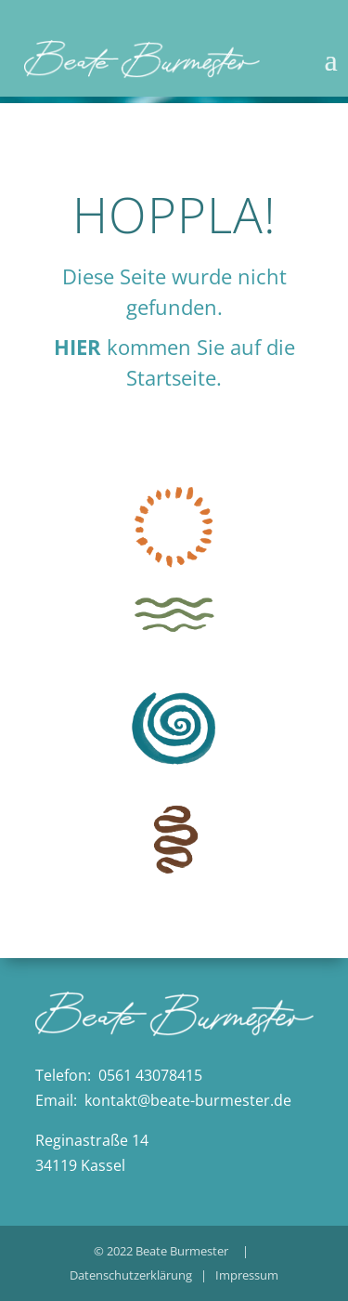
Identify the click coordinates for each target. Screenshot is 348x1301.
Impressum (246, 1275)
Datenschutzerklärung (131, 1275)
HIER (77, 347)
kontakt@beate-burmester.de (187, 1100)
